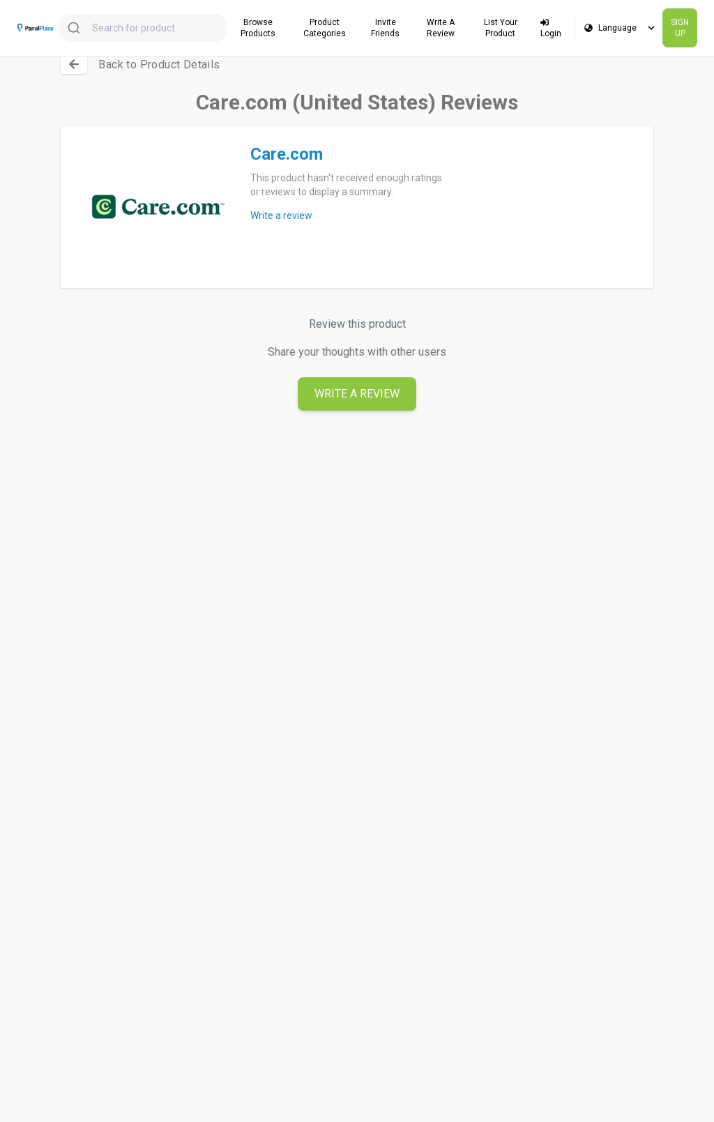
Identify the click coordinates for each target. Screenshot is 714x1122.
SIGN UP (680, 27)
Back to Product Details (159, 64)
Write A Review (357, 393)
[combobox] (143, 28)
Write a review (281, 215)
